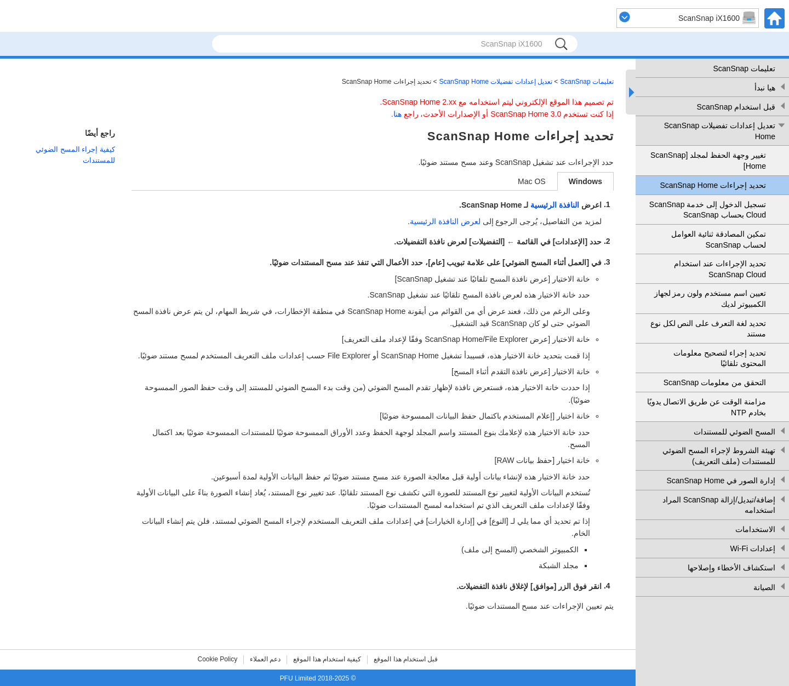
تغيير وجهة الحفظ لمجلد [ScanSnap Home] (708, 160)
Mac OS (532, 181)
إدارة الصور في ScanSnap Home (720, 480)
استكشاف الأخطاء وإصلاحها (731, 567)
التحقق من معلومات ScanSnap (715, 382)
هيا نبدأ (764, 87)
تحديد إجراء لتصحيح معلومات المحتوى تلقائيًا (719, 358)
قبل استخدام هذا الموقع (406, 659)
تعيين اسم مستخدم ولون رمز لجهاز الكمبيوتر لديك (710, 298)
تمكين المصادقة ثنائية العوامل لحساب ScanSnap (718, 239)
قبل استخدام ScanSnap (736, 106)
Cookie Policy (218, 659)
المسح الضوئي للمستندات (734, 431)
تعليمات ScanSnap (744, 68)
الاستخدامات (755, 529)
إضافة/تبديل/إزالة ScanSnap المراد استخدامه (718, 505)
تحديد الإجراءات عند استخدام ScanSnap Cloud (720, 269)
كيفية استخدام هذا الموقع (327, 659)
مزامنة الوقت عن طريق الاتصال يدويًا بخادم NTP (706, 407)
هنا (397, 114)
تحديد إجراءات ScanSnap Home (713, 185)
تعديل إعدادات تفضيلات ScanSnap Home (719, 131)
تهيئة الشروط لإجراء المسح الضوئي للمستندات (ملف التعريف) (718, 456)
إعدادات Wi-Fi (752, 548)
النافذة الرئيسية (554, 205)
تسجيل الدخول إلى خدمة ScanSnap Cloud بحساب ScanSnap (707, 210)
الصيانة (764, 587)
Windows (585, 181)
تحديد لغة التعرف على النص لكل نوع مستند (708, 329)
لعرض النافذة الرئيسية (445, 221)
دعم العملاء (265, 659)
